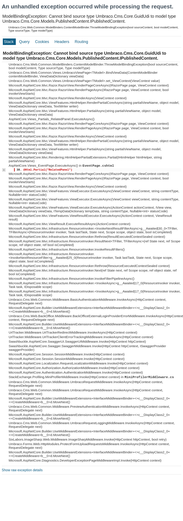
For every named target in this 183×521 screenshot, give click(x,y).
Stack (9, 42)
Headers (62, 42)
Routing (81, 42)
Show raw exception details (22, 470)
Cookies (42, 42)
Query (25, 42)
